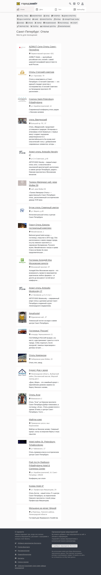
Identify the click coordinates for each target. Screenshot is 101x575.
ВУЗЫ (46, 16)
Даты (39, 9)
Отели (21, 9)
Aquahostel (34, 313)
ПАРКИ (38, 23)
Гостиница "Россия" (38, 330)
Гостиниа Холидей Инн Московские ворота (40, 261)
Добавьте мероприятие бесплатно (64, 546)
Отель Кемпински (37, 355)
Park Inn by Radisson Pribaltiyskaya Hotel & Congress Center (39, 465)
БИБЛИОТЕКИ (36, 16)
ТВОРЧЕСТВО (23, 26)
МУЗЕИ (20, 23)
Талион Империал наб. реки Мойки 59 (43, 183)
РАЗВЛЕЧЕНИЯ (49, 23)
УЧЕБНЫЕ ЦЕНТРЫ (48, 26)
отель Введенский (38, 119)
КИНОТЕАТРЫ (46, 19)
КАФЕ (35, 19)
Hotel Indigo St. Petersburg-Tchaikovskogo (42, 443)
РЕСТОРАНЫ (63, 23)
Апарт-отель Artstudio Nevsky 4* (43, 153)
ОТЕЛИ (29, 23)
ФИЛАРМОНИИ (64, 26)
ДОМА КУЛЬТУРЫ (69, 16)
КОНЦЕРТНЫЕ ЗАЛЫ (70, 19)
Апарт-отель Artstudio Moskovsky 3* (39, 289)
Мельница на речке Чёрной (42, 508)
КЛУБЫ (57, 19)
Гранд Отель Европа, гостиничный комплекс (40, 226)
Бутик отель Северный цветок (44, 207)
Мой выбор (79, 9)
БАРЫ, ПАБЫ (22, 16)
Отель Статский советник (41, 72)
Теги (58, 9)
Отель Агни (34, 395)
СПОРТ (74, 23)
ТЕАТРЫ (34, 26)
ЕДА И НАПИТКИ (23, 19)
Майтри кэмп (35, 419)
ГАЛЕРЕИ (55, 16)
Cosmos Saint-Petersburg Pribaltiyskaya (41, 100)
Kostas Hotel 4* (36, 486)
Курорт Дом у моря (38, 370)
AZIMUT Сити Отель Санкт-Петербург (42, 48)
